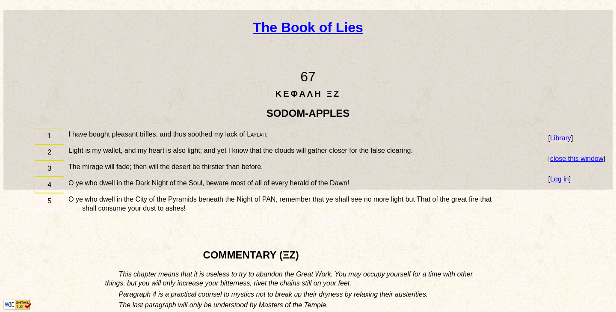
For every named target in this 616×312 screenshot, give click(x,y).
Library (560, 138)
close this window (577, 158)
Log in (559, 179)
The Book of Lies (308, 27)
